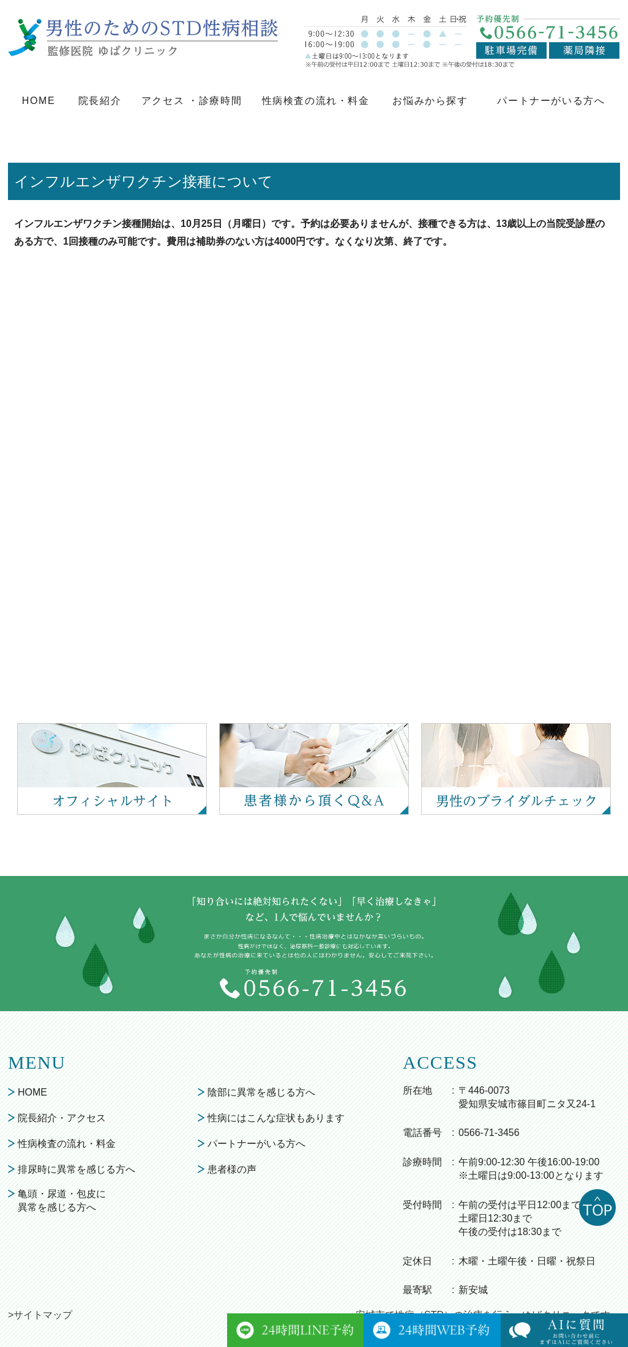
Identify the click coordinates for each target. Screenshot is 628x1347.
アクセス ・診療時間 (191, 100)
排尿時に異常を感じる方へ (76, 1169)
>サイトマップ (40, 1315)
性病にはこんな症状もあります (276, 1118)
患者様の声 (231, 1169)
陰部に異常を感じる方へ (261, 1092)
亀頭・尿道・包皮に (62, 1202)
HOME (38, 100)
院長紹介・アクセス (62, 1118)
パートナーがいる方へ (551, 100)
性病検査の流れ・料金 (316, 100)
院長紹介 (99, 100)
